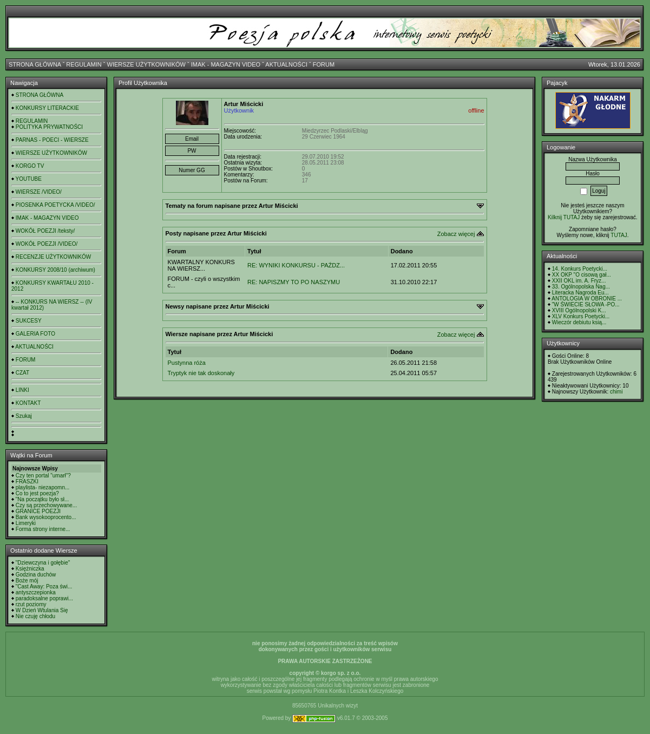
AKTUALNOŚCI (286, 64)
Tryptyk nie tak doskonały (201, 373)
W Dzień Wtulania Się (42, 610)
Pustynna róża (187, 362)
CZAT (22, 373)
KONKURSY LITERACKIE (47, 108)
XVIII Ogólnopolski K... (579, 310)
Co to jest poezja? (37, 493)
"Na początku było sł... (42, 499)
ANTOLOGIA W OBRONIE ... (586, 299)
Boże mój (27, 581)
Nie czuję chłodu (35, 616)
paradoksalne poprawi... (44, 598)
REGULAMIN (83, 64)
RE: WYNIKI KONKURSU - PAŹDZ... (296, 265)
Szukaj (24, 416)
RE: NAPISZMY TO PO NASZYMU (293, 282)
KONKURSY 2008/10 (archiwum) (55, 270)
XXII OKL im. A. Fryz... (579, 281)
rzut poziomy (31, 604)
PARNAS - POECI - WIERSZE (52, 140)
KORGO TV (30, 166)
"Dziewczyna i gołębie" (43, 563)
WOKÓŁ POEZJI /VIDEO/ (46, 244)
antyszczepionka (36, 592)
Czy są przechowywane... (46, 505)
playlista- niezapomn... (43, 487)
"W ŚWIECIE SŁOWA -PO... (586, 304)
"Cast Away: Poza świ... (44, 586)
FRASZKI (27, 481)
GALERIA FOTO (35, 334)
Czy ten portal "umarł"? (43, 476)
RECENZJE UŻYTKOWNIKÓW (53, 257)
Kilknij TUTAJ (564, 217)
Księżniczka (30, 569)
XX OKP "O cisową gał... (581, 275)
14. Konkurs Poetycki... (579, 269)
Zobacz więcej (456, 234)
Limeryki (26, 523)
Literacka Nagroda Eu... (580, 293)
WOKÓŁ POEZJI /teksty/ (45, 231)
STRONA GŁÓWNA (35, 64)
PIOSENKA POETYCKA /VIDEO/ (55, 205)
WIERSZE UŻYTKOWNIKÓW (146, 64)
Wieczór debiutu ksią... (579, 322)
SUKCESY (29, 321)
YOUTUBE (29, 179)
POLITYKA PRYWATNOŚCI (49, 127)
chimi (616, 392)
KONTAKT (28, 403)
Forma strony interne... (43, 529)
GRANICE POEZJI (38, 511)
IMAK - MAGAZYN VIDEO (225, 64)
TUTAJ (618, 235)
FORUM (323, 64)
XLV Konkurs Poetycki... (581, 316)
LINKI (22, 390)
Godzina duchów (36, 575)
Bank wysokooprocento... (46, 517)
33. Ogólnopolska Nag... (581, 287)
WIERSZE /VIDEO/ (39, 192)
